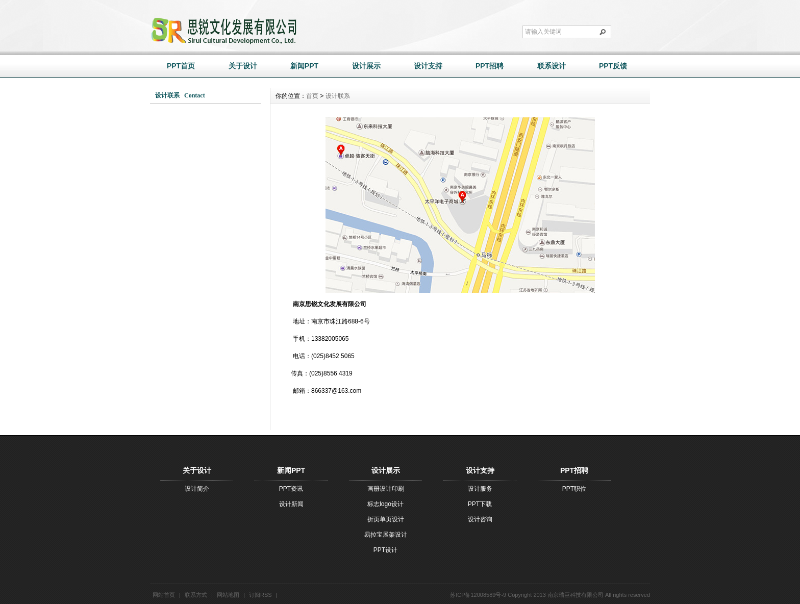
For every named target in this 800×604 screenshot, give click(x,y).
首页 (312, 95)
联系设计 (551, 66)
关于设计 (243, 66)
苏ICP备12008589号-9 (478, 595)
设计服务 (480, 488)
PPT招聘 (490, 66)
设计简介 (197, 488)
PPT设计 (385, 549)
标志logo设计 (385, 504)
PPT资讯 (291, 488)
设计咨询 (480, 519)
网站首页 (164, 595)
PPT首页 (181, 66)
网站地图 (228, 595)
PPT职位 (574, 488)
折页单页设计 (385, 519)
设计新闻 (291, 504)
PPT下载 (480, 504)
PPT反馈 (613, 66)
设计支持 (428, 66)
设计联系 (338, 95)
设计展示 (366, 66)
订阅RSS (260, 595)
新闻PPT (304, 66)
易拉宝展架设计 (385, 534)
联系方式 (196, 595)
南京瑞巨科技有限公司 (575, 595)
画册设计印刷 (385, 488)
